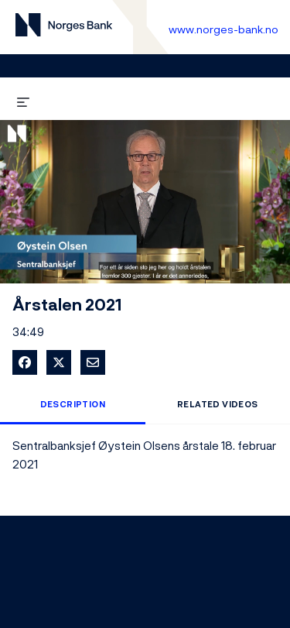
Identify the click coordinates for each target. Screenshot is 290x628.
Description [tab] (72, 404)
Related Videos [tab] (217, 404)
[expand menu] (23, 99)
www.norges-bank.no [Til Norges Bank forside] (223, 29)
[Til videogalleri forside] (63, 27)
